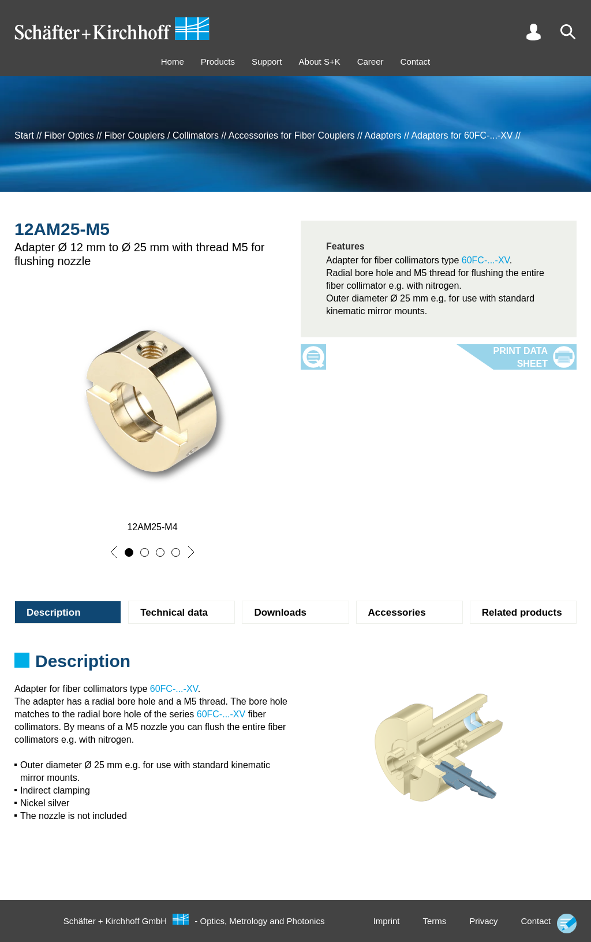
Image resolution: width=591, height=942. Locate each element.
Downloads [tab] (280, 612)
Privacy (483, 921)
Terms (434, 921)
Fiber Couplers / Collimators (161, 135)
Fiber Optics (69, 135)
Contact (416, 61)
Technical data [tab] (174, 612)
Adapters (382, 135)
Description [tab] (54, 612)
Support (267, 61)
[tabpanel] (295, 665)
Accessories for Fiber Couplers (292, 135)
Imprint (386, 921)
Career (370, 61)
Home (172, 61)
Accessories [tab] (397, 612)
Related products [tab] (522, 612)
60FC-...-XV (486, 260)
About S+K (320, 61)
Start (24, 135)
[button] (114, 552)
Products (218, 61)
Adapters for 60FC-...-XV (462, 135)
